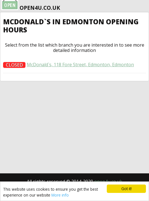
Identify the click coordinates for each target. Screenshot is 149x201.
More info (60, 195)
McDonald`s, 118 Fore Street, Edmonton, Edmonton (80, 66)
